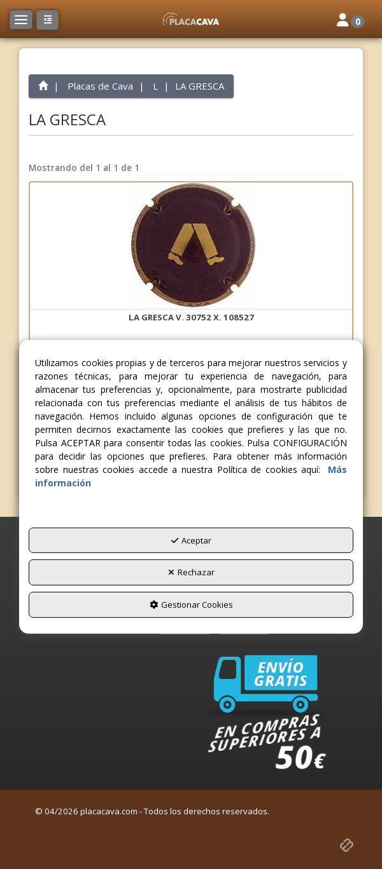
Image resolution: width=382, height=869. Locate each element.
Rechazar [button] (191, 572)
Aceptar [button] (191, 540)
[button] (191, 19)
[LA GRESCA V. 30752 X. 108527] (191, 246)
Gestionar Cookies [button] (191, 604)
